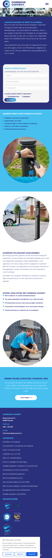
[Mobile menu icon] (47, 4)
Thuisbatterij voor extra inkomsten (15, 470)
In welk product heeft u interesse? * (18, 94)
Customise (8, 554)
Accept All (32, 554)
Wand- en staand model (11, 450)
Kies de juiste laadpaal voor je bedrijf (16, 482)
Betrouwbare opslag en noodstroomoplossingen (20, 486)
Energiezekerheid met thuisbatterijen (16, 490)
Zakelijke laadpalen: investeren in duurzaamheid (20, 466)
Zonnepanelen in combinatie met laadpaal (18, 446)
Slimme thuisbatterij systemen (14, 474)
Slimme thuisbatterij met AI (12, 478)
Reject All (20, 554)
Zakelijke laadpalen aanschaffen (14, 494)
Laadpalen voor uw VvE (11, 454)
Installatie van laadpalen (11, 442)
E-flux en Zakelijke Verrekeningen (15, 462)
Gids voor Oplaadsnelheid (12, 458)
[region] (20, 547)
